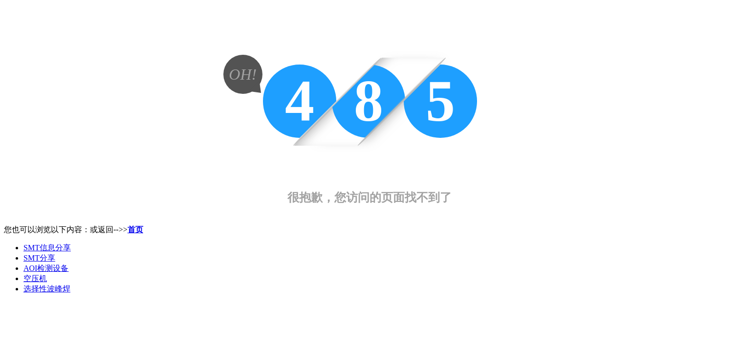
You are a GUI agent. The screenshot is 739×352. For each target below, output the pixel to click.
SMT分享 (39, 258)
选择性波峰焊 (46, 289)
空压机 (35, 278)
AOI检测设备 (45, 268)
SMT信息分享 (47, 247)
